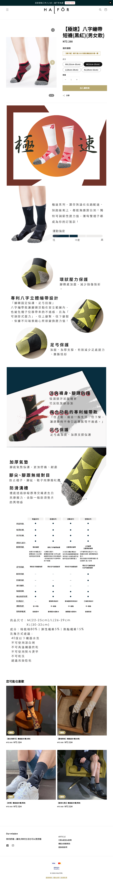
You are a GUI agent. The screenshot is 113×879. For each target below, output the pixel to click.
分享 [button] (66, 95)
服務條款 (49, 877)
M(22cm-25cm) (93, 64)
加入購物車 (85, 88)
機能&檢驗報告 (64, 843)
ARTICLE (62, 837)
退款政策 (64, 877)
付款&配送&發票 (65, 840)
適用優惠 (67, 48)
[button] (7, 9)
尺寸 (64, 59)
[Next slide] (52, 62)
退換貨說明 (62, 847)
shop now (70, 3)
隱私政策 (56, 877)
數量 (64, 75)
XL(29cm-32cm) (91, 70)
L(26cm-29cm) (71, 70)
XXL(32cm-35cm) (73, 64)
